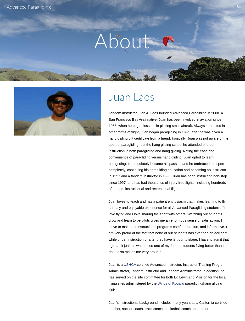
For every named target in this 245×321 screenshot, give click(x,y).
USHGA (130, 265)
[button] (239, 6)
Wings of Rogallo (171, 283)
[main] (122, 40)
